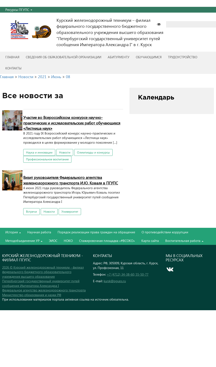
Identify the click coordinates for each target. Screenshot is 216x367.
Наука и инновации (39, 152)
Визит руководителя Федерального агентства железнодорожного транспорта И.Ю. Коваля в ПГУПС (70, 180)
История (13, 232)
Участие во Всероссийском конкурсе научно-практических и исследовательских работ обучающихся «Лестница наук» (71, 123)
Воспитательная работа (184, 240)
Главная (12, 57)
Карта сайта (150, 240)
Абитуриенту (118, 57)
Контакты (13, 68)
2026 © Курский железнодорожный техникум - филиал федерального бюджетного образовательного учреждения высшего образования (43, 272)
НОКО (68, 240)
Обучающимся (149, 57)
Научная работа (39, 232)
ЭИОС (53, 240)
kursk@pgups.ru (115, 281)
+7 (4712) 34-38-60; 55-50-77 (127, 274)
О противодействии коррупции (165, 232)
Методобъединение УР (23, 240)
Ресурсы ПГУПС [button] (18, 9)
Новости (64, 152)
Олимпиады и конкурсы (93, 152)
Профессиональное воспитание (47, 159)
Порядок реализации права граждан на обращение (96, 232)
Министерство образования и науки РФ (31, 295)
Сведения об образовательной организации (63, 57)
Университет (69, 211)
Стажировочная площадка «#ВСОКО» (107, 240)
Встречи (31, 211)
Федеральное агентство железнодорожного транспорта (44, 290)
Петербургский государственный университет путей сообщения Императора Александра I (41, 283)
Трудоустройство (182, 57)
